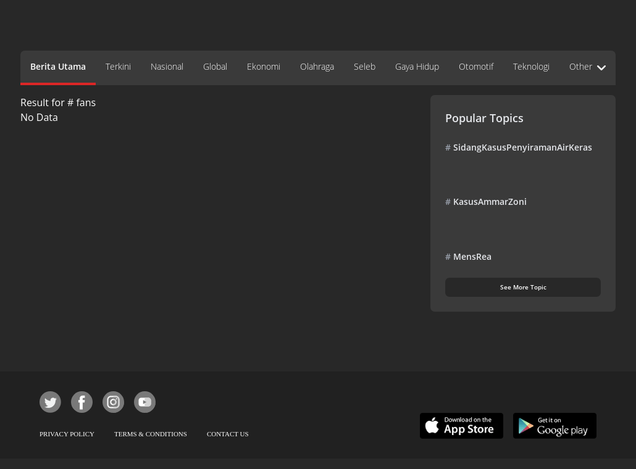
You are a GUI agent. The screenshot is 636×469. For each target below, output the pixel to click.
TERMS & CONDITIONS (150, 434)
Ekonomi (263, 66)
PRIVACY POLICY (67, 434)
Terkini (118, 66)
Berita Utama (58, 66)
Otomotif (476, 66)
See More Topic (523, 287)
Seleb (364, 66)
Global (215, 66)
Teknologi (531, 66)
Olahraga (317, 66)
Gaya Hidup (417, 66)
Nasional (167, 66)
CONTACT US (228, 434)
